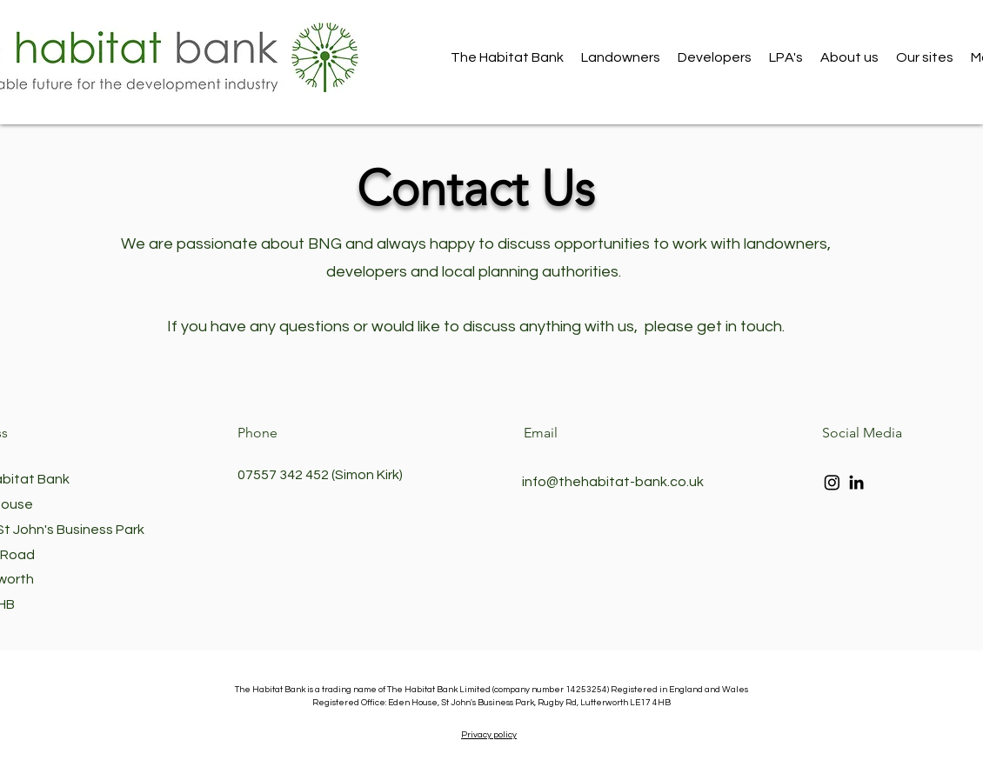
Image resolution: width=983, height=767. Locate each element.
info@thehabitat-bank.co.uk (613, 482)
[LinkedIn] (856, 482)
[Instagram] (832, 482)
